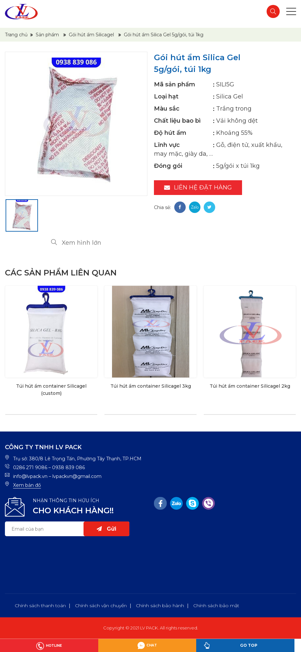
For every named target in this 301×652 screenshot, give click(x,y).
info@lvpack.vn (30, 476)
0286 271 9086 (30, 467)
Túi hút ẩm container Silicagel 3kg (150, 386)
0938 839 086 (68, 467)
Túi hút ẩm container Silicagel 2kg (250, 386)
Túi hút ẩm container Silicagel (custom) (51, 389)
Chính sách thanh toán (40, 605)
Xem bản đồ (27, 485)
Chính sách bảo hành (160, 605)
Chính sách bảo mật (216, 605)
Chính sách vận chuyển (101, 605)
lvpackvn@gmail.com (77, 476)
